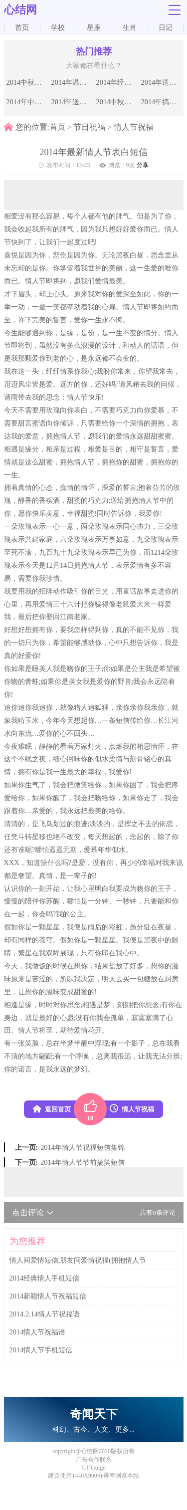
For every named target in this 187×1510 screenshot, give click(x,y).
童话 (130, 591)
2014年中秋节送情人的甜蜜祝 (27, 102)
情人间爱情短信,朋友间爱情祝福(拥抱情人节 (77, 1260)
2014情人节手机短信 (41, 1350)
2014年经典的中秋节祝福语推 (117, 82)
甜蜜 (158, 436)
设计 (109, 345)
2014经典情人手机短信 (44, 1278)
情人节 (35, 281)
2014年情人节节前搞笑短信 (82, 1162)
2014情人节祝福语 (37, 1332)
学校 (58, 27)
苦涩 (39, 979)
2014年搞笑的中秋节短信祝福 (162, 102)
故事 (144, 591)
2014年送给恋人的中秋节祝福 (162, 82)
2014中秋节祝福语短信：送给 (117, 102)
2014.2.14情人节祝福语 (44, 1314)
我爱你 (149, 513)
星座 (94, 27)
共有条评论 (158, 1212)
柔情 (116, 759)
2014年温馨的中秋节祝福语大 (72, 82)
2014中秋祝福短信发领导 (27, 82)
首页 (22, 27)
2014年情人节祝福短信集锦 (82, 1147)
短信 (123, 720)
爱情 (102, 281)
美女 (76, 681)
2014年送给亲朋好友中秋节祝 (72, 102)
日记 (166, 27)
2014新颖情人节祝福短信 (48, 1296)
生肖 (130, 27)
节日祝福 (89, 127)
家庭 (46, 539)
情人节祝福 (134, 127)
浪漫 (88, 345)
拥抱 (158, 423)
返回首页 (52, 1109)
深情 (137, 423)
